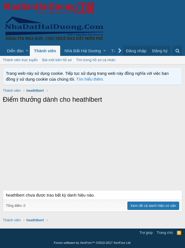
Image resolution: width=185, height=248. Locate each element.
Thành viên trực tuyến (20, 60)
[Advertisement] (92, 148)
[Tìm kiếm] (177, 51)
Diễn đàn (15, 50)
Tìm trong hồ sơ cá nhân (95, 60)
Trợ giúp (146, 232)
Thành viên (45, 50)
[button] (27, 51)
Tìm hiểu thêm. (90, 79)
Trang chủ (165, 232)
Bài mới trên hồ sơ (57, 60)
